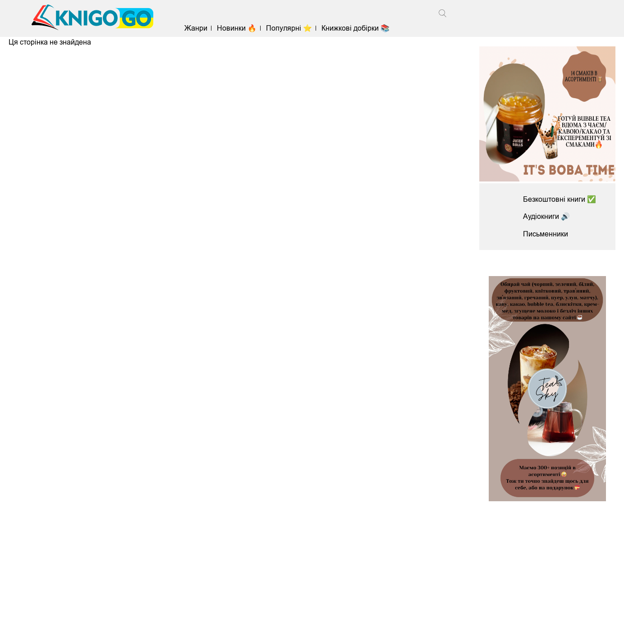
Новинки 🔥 (237, 28)
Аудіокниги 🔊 (546, 216)
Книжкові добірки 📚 (355, 28)
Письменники (545, 234)
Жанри (195, 28)
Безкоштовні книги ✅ (559, 199)
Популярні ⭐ (289, 28)
